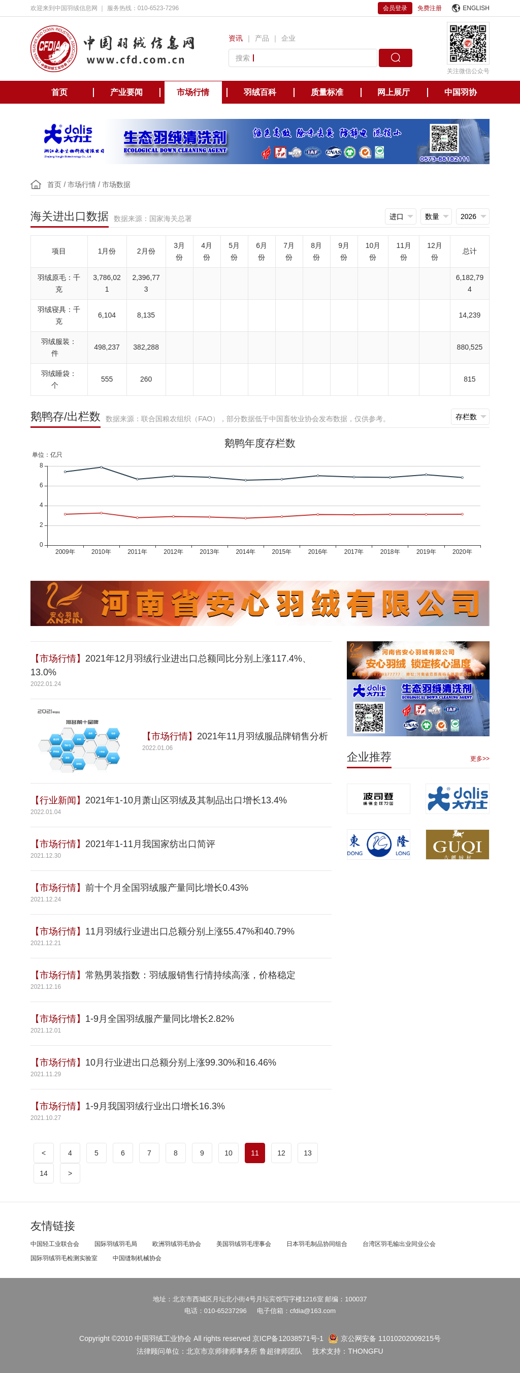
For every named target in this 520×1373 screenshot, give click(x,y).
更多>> (480, 758)
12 (281, 1153)
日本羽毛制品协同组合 (316, 1243)
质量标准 (327, 92)
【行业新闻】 (57, 800)
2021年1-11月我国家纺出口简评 (150, 844)
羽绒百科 (260, 92)
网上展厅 (393, 92)
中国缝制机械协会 (137, 1258)
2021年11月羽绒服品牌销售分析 (262, 736)
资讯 (236, 38)
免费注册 (429, 8)
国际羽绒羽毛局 (115, 1243)
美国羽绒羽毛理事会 (243, 1243)
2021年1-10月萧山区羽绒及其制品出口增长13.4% (186, 800)
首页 (59, 92)
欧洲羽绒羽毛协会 (176, 1243)
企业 (288, 38)
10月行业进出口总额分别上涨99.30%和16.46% (182, 1062)
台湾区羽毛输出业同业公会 (399, 1243)
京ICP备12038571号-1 (287, 1338)
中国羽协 (460, 92)
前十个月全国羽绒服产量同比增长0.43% (166, 888)
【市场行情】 (57, 658)
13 (308, 1153)
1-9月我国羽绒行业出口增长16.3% (155, 1106)
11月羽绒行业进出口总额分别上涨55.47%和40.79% (190, 931)
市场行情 (193, 92)
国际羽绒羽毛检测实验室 (64, 1258)
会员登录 (395, 8)
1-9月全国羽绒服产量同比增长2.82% (159, 1019)
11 (255, 1153)
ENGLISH (471, 8)
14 (44, 1173)
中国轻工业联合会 (54, 1243)
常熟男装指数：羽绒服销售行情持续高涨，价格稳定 (190, 975)
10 (228, 1153)
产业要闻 (126, 92)
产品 (262, 38)
